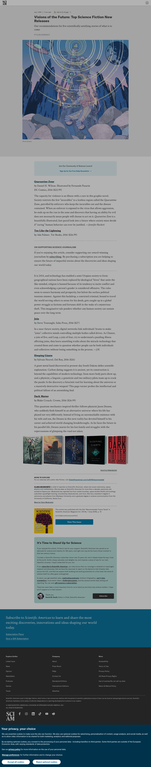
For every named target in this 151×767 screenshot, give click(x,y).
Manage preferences (10, 755)
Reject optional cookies (46, 762)
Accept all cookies (16, 762)
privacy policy (14, 749)
